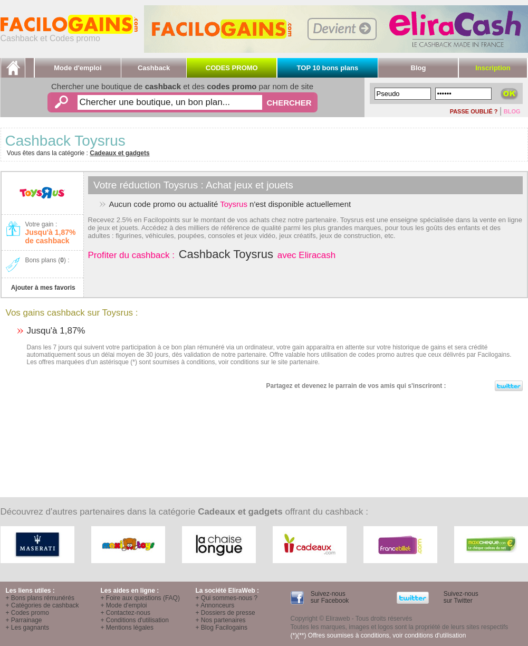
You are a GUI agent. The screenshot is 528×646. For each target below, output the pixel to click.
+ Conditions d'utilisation (135, 620)
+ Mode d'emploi (124, 605)
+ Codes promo (27, 612)
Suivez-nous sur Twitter (459, 597)
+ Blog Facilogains (221, 627)
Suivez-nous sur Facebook (329, 597)
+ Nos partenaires (221, 620)
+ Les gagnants (27, 627)
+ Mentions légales (127, 627)
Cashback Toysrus (226, 254)
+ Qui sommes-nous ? (227, 598)
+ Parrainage (24, 620)
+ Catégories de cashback (42, 605)
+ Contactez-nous (125, 612)
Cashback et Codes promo (69, 34)
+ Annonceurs (215, 605)
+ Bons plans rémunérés (40, 598)
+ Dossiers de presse (225, 612)
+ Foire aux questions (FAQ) (140, 598)
